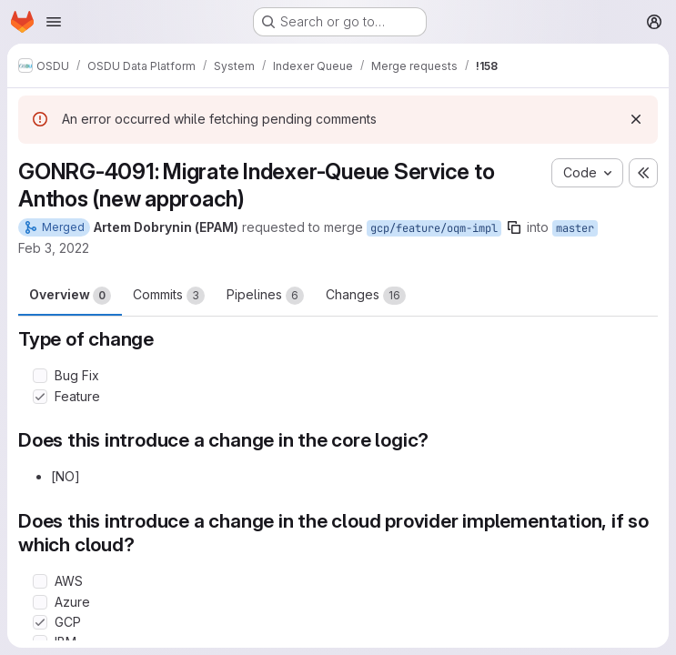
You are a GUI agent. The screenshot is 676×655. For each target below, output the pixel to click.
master (575, 228)
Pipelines (265, 296)
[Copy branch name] (514, 227)
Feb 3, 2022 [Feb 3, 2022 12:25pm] (53, 248)
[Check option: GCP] (40, 622)
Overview (70, 296)
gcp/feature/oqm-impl (434, 228)
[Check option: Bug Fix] (40, 375)
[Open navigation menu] (53, 21)
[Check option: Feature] (40, 396)
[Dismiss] (636, 119)
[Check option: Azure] (40, 602)
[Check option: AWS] (40, 581)
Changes (366, 296)
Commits (169, 296)
